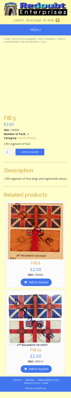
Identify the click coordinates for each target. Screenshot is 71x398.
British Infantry (30, 41)
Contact (18, 20)
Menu (35, 30)
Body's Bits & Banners (24, 38)
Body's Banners (46, 38)
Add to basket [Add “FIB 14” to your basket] (38, 369)
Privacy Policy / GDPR (36, 383)
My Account (34, 20)
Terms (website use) (48, 380)
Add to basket (29, 151)
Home (7, 38)
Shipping (30, 380)
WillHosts (41, 388)
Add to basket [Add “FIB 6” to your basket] (38, 282)
